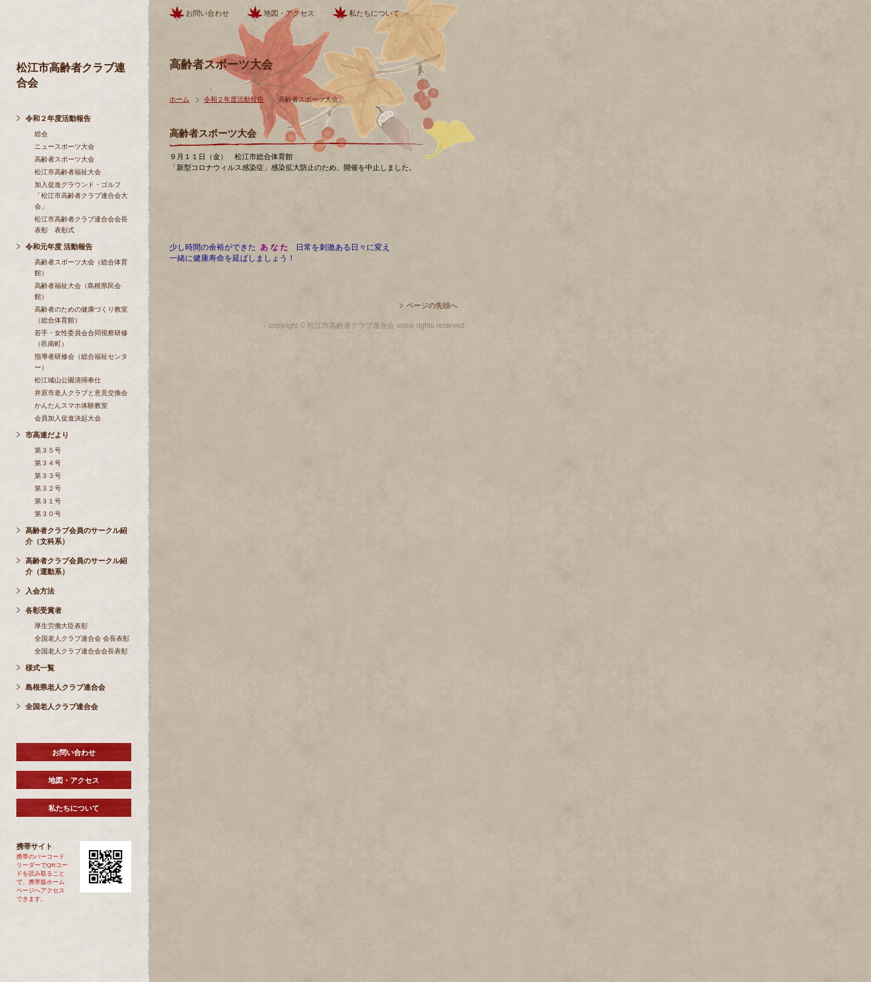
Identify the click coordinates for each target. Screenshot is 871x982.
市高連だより (47, 435)
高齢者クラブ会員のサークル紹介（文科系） (76, 536)
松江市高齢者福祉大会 (67, 171)
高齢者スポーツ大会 (64, 159)
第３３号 (47, 475)
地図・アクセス (73, 780)
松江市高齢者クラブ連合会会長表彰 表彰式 (81, 224)
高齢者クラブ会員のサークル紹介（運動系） (76, 566)
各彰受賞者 (43, 610)
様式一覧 (39, 668)
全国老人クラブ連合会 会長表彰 (81, 638)
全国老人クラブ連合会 (61, 706)
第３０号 (47, 513)
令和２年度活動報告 (58, 118)
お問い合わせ (74, 752)
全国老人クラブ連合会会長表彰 (81, 651)
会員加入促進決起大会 (67, 418)
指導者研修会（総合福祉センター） (81, 362)
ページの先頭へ (431, 305)
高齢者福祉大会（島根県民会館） (77, 291)
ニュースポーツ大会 (64, 146)
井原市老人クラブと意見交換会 (81, 392)
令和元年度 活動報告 (59, 247)
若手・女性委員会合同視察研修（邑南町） (81, 338)
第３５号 (47, 450)
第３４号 (47, 462)
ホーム (179, 99)
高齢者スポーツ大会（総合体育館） (81, 267)
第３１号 (47, 501)
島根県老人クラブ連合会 (65, 687)
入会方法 (39, 591)
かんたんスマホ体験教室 (71, 405)
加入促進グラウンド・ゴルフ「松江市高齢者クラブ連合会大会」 (81, 195)
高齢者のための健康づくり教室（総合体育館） (81, 315)
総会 (41, 133)
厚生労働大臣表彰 (61, 625)
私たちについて (73, 808)
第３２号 (47, 488)
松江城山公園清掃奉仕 (67, 380)
